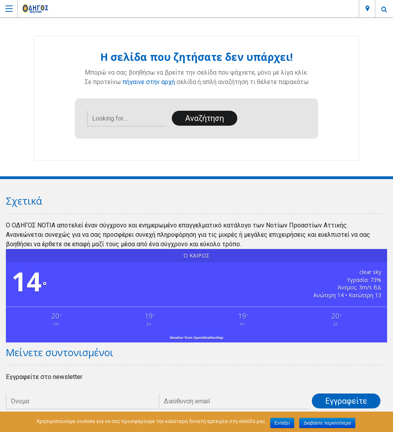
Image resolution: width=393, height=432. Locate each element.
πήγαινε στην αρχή (148, 82)
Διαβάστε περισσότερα (327, 423)
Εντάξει (282, 423)
